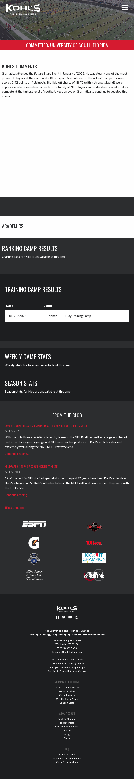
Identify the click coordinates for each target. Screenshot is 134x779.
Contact (67, 730)
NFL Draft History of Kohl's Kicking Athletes (32, 466)
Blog (67, 734)
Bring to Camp (67, 754)
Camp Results (67, 695)
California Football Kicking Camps (67, 671)
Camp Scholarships (67, 762)
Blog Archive (14, 507)
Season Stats (67, 702)
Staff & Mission (67, 718)
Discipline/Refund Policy (67, 758)
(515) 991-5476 (68, 648)
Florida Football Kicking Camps (67, 663)
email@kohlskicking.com (69, 651)
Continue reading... (17, 453)
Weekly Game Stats (67, 698)
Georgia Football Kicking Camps (67, 667)
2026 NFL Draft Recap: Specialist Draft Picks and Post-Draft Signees (46, 425)
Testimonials (67, 722)
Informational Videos (67, 726)
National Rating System (67, 687)
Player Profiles (67, 691)
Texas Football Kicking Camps (67, 659)
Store (67, 738)
